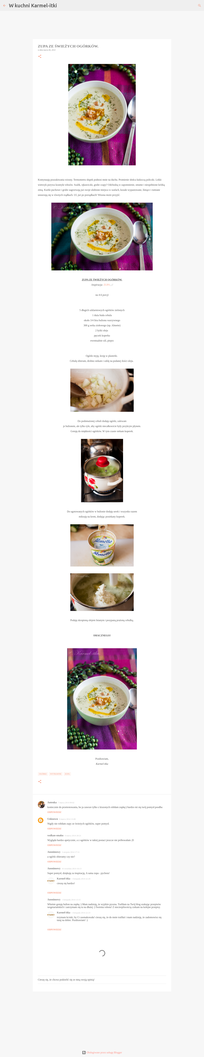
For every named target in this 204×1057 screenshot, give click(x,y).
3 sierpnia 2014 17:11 (71, 852)
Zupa (67, 774)
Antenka (52, 802)
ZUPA (107, 284)
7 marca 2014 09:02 (66, 802)
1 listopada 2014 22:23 (80, 912)
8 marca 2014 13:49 (67, 819)
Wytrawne (55, 774)
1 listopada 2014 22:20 (80, 879)
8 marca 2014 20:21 (73, 835)
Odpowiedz (54, 812)
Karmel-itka (63, 878)
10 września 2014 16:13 (72, 868)
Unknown (52, 819)
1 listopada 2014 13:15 (71, 899)
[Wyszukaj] (199, 5)
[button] (40, 56)
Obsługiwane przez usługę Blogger (102, 1052)
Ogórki (43, 774)
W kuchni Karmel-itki (33, 5)
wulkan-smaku (55, 835)
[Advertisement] (102, 1018)
